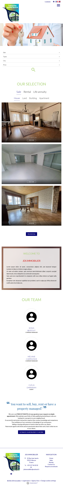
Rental (27, 91)
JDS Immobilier (31, 454)
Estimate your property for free (31, 432)
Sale (18, 91)
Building (33, 98)
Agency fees (35, 481)
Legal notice (26, 481)
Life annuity (40, 91)
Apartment (44, 98)
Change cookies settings (48, 481)
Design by (34, 483)
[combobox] (31, 52)
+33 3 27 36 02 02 (32, 465)
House (17, 98)
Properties (31, 234)
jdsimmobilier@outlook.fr (31, 469)
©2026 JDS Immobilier (14, 481)
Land (24, 98)
